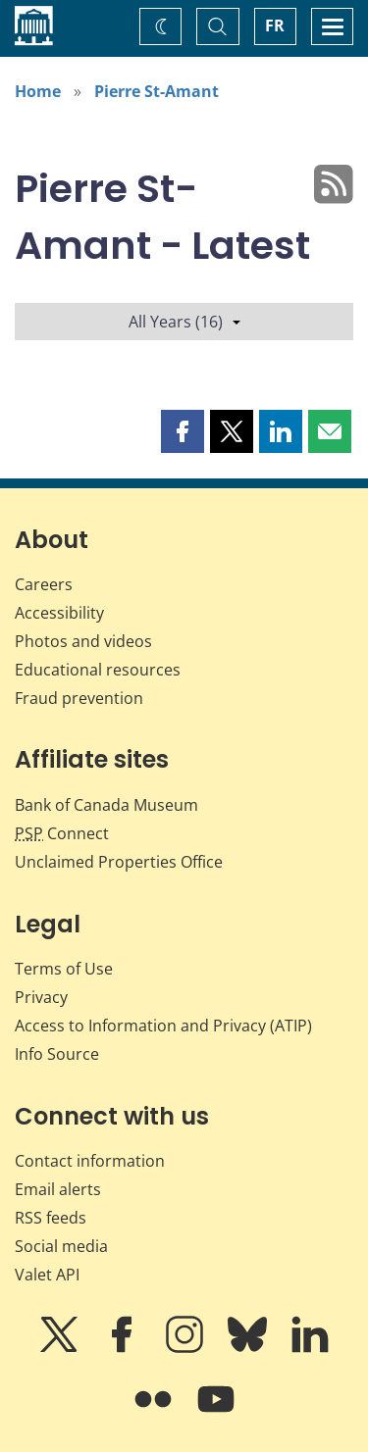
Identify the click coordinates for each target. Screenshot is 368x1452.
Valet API (47, 1274)
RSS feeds (50, 1217)
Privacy (41, 997)
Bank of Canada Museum (106, 805)
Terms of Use (64, 968)
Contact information (90, 1161)
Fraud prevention (79, 698)
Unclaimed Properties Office (119, 862)
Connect (62, 833)
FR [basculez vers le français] (275, 25)
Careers (44, 584)
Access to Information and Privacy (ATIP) (163, 1025)
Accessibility (59, 613)
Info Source (57, 1054)
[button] (182, 431)
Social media (61, 1246)
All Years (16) (184, 321)
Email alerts (58, 1189)
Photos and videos (83, 641)
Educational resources (98, 669)
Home (38, 91)
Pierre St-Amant (156, 91)
